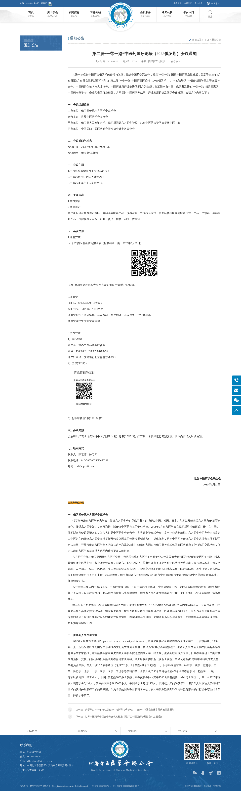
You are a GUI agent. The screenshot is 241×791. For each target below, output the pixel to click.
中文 (213, 3)
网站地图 (208, 786)
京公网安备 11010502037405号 (126, 786)
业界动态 (188, 3)
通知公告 (198, 3)
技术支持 (217, 786)
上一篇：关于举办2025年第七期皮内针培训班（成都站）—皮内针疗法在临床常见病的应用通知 (125, 709)
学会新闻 (178, 3)
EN (219, 3)
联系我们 (198, 786)
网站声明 (189, 786)
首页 (206, 39)
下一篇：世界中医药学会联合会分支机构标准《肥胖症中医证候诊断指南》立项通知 (119, 716)
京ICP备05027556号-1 (101, 786)
